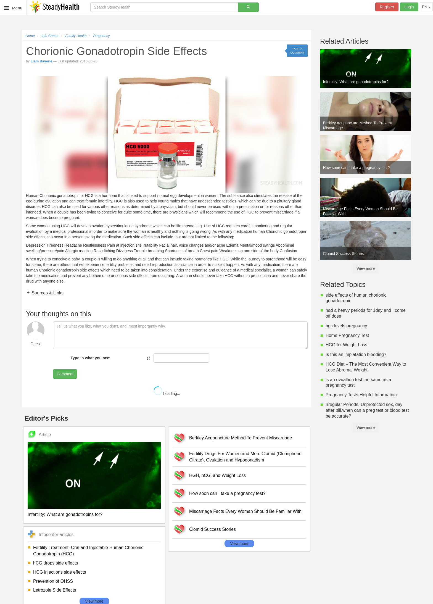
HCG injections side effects (59, 572)
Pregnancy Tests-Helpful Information (361, 394)
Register (387, 7)
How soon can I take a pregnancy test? (227, 493)
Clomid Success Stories (212, 529)
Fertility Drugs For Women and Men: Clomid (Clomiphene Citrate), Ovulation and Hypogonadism (245, 456)
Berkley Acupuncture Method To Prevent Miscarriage (240, 438)
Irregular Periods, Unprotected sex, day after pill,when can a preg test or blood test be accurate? (367, 410)
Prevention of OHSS (53, 581)
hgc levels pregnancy (346, 325)
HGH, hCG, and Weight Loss (217, 475)
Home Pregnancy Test (347, 335)
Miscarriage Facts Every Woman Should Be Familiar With (245, 511)
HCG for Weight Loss (346, 344)
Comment (65, 374)
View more (239, 543)
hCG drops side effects (55, 563)
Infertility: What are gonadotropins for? (65, 514)
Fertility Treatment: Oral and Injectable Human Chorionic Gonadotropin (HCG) (88, 550)
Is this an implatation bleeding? (356, 354)
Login (409, 7)
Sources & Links (47, 293)
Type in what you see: (90, 358)
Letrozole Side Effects (54, 590)
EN (426, 7)
